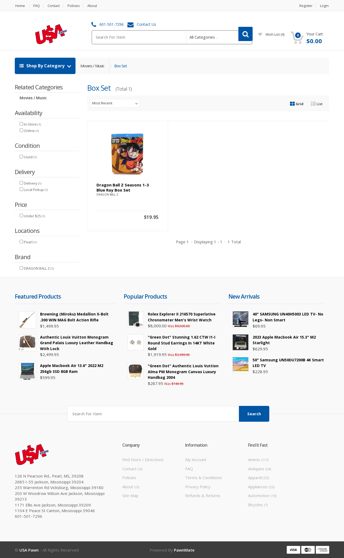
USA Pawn (29, 549)
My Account (195, 459)
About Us (130, 486)
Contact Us (146, 24)
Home (19, 6)
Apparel (258, 477)
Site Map (130, 495)
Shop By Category (42, 66)
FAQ (37, 6)
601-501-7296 (111, 24)
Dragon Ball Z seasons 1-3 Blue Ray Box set (122, 187)
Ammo (258, 459)
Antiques (259, 468)
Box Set (120, 65)
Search (254, 413)
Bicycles (258, 504)
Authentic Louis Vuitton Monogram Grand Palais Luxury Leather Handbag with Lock (76, 343)
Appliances (261, 486)
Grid (296, 103)
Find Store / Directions (143, 459)
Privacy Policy (197, 486)
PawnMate (184, 549)
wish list (271, 34)
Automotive (262, 495)
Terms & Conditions (203, 477)
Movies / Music (92, 65)
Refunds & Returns (202, 495)
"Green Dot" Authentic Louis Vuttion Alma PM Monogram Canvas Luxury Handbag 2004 (183, 371)
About (94, 6)
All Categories (202, 37)
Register (306, 6)
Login (325, 6)
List (316, 103)
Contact (54, 6)
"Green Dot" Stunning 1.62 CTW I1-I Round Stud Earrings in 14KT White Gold (181, 343)
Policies (75, 6)
